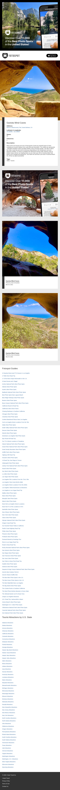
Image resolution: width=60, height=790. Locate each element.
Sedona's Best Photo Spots (9, 566)
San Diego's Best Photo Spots (10, 553)
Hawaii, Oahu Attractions (9, 658)
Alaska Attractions (7, 625)
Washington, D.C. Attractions (10, 759)
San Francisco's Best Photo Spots (11, 555)
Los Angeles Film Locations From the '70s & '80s (15, 479)
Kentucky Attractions (7, 674)
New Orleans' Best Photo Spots (10, 512)
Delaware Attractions (7, 641)
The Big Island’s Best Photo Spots (11, 585)
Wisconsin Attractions (8, 764)
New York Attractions (7, 715)
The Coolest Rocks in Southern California (13, 588)
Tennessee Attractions (8, 742)
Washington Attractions (8, 756)
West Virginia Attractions (9, 761)
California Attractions (7, 633)
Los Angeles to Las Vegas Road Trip (12, 490)
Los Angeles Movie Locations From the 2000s (14, 485)
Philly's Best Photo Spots (9, 531)
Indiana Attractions (7, 666)
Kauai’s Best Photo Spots (9, 468)
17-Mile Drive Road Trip (8, 376)
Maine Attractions (7, 680)
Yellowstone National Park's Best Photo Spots (14, 607)
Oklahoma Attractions (8, 726)
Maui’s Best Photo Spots (9, 495)
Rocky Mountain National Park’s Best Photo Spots (16, 547)
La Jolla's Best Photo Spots (9, 474)
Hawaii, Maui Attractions (8, 655)
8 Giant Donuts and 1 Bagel (9, 381)
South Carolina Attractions (9, 737)
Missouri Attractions (7, 696)
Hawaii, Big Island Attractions (10, 650)
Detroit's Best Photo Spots (9, 433)
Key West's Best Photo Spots (10, 471)
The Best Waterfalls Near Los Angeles (12, 583)
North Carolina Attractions (9, 718)
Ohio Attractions (6, 723)
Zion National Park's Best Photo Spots (12, 613)
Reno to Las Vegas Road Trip (10, 542)
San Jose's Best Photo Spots (10, 558)
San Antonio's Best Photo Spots (11, 550)
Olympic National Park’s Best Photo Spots (13, 520)
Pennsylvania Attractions (9, 731)
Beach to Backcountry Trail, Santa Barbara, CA (19, 127)
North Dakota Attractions (9, 721)
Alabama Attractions (7, 622)
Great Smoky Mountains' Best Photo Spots (14, 449)
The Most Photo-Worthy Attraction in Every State (15, 591)
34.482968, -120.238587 (13, 131)
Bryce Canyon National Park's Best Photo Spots (15, 403)
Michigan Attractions (7, 688)
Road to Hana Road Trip (9, 545)
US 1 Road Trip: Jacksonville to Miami (12, 599)
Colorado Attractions (7, 636)
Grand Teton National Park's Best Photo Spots (14, 446)
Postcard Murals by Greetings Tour (11, 539)
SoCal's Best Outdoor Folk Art (10, 572)
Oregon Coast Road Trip (9, 523)
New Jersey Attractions (8, 710)
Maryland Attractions (7, 682)
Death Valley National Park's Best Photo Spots (15, 427)
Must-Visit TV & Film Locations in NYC (12, 506)
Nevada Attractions (7, 704)
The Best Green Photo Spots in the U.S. (13, 580)
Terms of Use (5, 783)
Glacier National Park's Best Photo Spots (13, 444)
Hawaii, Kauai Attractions (9, 652)
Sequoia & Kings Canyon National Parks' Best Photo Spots (18, 569)
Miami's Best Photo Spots (9, 501)
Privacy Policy (6, 781)
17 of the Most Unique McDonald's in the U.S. (14, 378)
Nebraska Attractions (8, 701)
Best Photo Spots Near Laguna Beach (12, 395)
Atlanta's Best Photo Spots (9, 386)
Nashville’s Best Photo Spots (10, 509)
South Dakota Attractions (9, 740)
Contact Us (5, 786)
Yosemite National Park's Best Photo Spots (14, 610)
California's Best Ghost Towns (10, 408)
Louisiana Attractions (8, 677)
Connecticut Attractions (8, 639)
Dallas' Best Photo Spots (9, 425)
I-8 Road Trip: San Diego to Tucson (11, 460)
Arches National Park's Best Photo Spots (13, 384)
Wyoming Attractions (7, 767)
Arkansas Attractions (7, 631)
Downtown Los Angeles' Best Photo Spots (13, 436)
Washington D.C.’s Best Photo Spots (12, 604)
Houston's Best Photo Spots (10, 457)
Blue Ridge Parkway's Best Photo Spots (13, 397)
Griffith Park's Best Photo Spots (10, 452)
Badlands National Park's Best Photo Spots (14, 392)
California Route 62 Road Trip (10, 406)
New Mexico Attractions (8, 712)
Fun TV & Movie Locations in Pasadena (13, 441)
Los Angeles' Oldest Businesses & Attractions (14, 487)
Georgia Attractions (7, 647)
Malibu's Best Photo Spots (9, 493)
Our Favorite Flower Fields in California (13, 525)
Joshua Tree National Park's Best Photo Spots (14, 466)
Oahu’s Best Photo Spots (9, 517)
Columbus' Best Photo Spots (10, 416)
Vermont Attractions (7, 750)
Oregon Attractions (7, 729)
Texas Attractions (7, 745)
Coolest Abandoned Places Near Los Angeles (14, 419)
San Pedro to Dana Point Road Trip (11, 561)
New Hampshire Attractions (9, 707)
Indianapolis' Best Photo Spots (10, 463)
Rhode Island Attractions (9, 734)
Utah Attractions (6, 748)
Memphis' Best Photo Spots (9, 498)
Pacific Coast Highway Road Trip (11, 528)
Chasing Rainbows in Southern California (13, 411)
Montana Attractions (7, 699)
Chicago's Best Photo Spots (9, 414)
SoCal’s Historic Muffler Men (10, 575)
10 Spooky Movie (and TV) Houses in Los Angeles (16, 373)
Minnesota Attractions (8, 691)
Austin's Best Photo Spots (9, 389)
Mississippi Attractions (8, 693)
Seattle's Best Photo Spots (9, 564)
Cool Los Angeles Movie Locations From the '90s (15, 422)
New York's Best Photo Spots (10, 515)
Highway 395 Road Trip (8, 455)
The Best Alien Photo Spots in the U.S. (12, 577)
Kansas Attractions (7, 671)
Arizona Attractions (7, 628)
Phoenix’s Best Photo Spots (9, 534)
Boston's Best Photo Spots (9, 400)
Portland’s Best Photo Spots (10, 536)
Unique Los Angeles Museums (10, 596)
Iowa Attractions (6, 669)
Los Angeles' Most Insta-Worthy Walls (12, 482)
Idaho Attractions (6, 661)
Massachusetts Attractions (9, 685)
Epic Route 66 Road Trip (9, 438)
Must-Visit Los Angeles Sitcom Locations (13, 504)
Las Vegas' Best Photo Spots (10, 476)
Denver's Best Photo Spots (9, 430)
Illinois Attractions (7, 663)
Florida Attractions (7, 644)
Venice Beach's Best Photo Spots (11, 602)
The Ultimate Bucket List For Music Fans (13, 594)
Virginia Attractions (7, 753)
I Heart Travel (6, 778)
